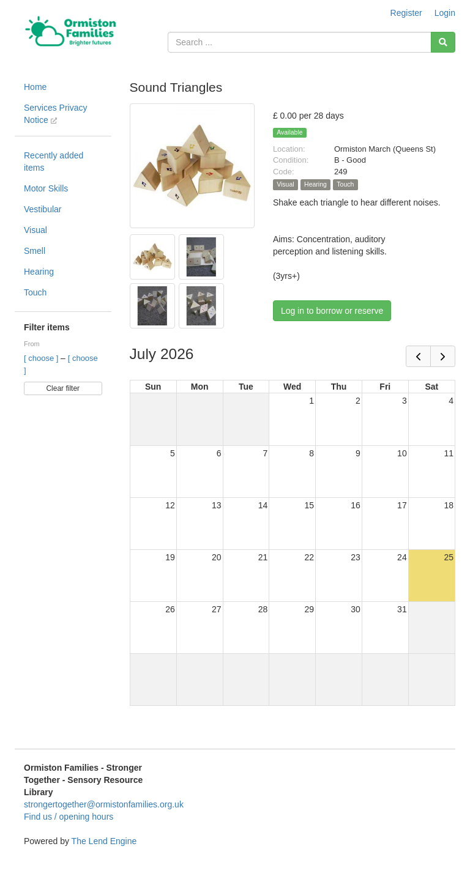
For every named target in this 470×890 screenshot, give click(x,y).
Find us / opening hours (68, 816)
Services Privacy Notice (55, 114)
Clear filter (63, 388)
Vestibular (42, 209)
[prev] (418, 356)
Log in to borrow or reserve (332, 311)
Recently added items (53, 161)
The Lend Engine (104, 841)
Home (35, 87)
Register (406, 13)
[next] (442, 356)
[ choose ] (42, 358)
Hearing (39, 271)
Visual (35, 230)
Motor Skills (46, 188)
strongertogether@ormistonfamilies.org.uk (104, 804)
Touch (35, 292)
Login (445, 13)
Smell (34, 251)
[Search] (443, 42)
